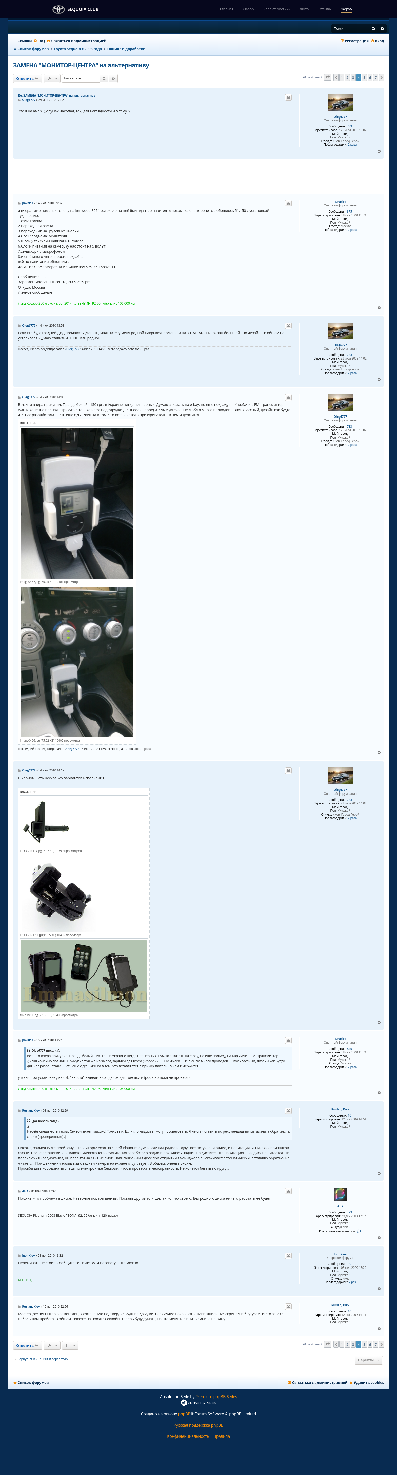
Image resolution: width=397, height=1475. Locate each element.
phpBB (184, 1414)
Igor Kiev (340, 1254)
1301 (349, 1264)
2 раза (352, 144)
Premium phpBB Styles (216, 1397)
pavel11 (340, 202)
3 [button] (353, 77)
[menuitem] (39, 41)
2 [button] (347, 77)
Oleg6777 (340, 117)
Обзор (248, 9)
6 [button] (370, 77)
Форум (346, 9)
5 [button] (364, 77)
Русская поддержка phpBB (198, 1425)
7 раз (352, 1282)
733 (349, 126)
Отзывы (325, 9)
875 (349, 211)
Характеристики (276, 9)
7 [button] (376, 77)
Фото (304, 9)
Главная (226, 9)
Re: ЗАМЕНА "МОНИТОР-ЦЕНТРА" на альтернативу (56, 95)
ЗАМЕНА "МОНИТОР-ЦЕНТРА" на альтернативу (81, 65)
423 (349, 1212)
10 (349, 1115)
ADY (340, 1206)
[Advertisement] (198, 176)
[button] (328, 77)
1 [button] (342, 77)
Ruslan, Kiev (340, 1109)
